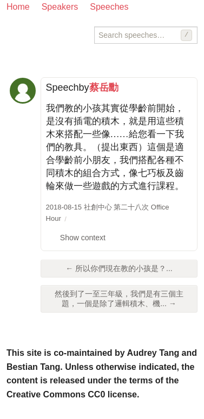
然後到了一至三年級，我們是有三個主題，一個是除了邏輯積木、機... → (119, 298)
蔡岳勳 (104, 87)
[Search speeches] (146, 35)
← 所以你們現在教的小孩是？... (119, 268)
